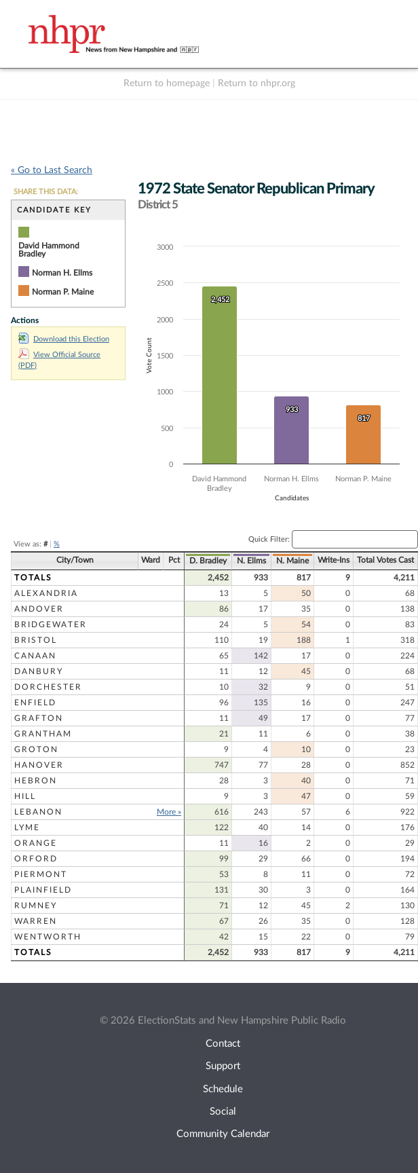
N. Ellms (251, 561)
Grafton (38, 718)
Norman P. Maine (63, 292)
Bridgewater (50, 624)
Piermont (40, 874)
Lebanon (38, 812)
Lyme (27, 827)
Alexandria (46, 593)
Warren (35, 921)
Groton (36, 749)
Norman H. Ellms (62, 273)
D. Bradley (208, 561)
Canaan (35, 656)
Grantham (43, 734)
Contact (223, 1044)
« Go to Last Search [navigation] (51, 170)
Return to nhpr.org (256, 83)
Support (223, 1066)
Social (223, 1111)
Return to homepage (167, 83)
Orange (35, 843)
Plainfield (43, 890)
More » (169, 812)
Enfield (35, 703)
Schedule (223, 1089)
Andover (39, 609)
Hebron (35, 781)
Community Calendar (222, 1134)
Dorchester (48, 687)
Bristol (35, 640)
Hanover (39, 765)
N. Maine (292, 561)
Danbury (38, 671)
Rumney (35, 905)
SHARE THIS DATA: (46, 192)
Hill (25, 796)
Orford (36, 859)
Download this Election (63, 339)
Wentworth (47, 937)
